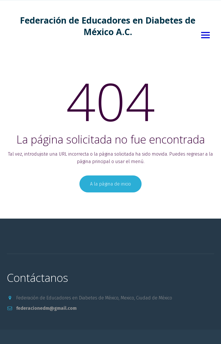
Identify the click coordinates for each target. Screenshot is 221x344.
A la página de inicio (110, 184)
